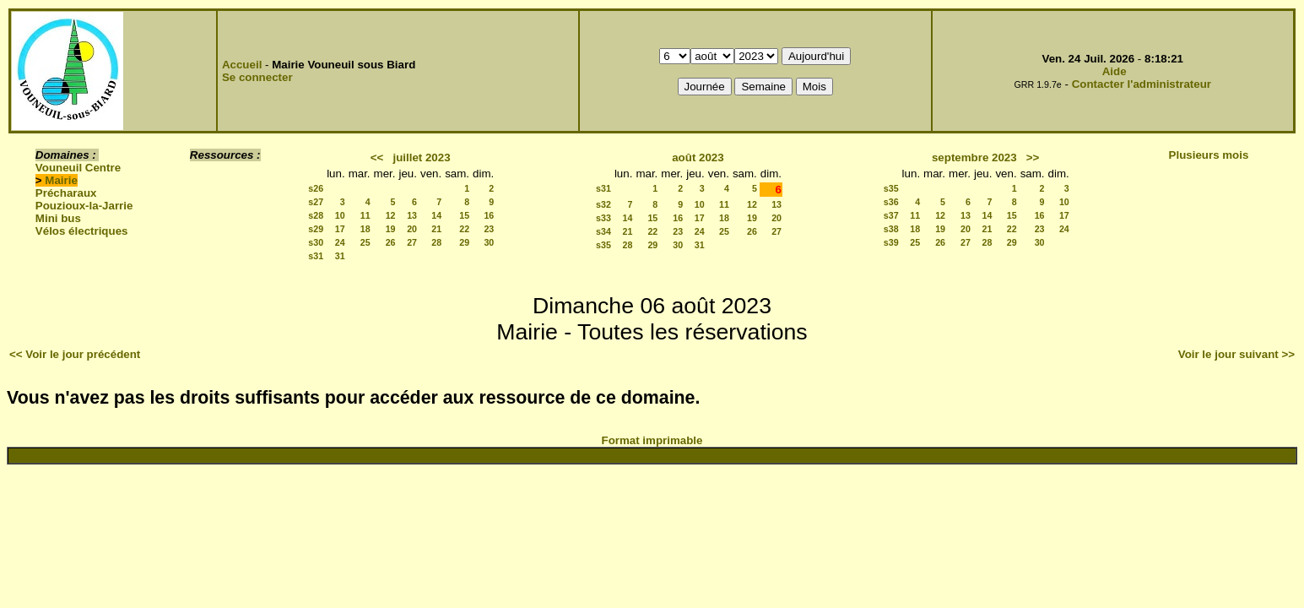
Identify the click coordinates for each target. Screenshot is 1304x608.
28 (436, 242)
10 (340, 215)
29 (464, 242)
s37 (891, 215)
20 (412, 229)
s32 (603, 204)
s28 (315, 215)
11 (365, 215)
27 (412, 242)
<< (377, 157)
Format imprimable (652, 440)
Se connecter (257, 77)
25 (365, 242)
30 (489, 242)
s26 (315, 188)
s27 (315, 202)
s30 (315, 242)
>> (1033, 157)
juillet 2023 (421, 157)
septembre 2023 (974, 157)
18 (365, 229)
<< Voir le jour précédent (74, 354)
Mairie (61, 180)
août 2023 (698, 157)
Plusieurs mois (1209, 155)
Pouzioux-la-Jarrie (84, 205)
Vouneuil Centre (78, 167)
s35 (603, 245)
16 (489, 215)
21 (436, 229)
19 (391, 229)
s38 (891, 229)
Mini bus (58, 218)
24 (340, 242)
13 (412, 215)
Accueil (242, 64)
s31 (315, 256)
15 (464, 215)
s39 (891, 242)
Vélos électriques (81, 231)
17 (340, 229)
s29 (315, 229)
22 (464, 229)
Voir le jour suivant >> (1236, 354)
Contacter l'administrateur (1141, 84)
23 (489, 229)
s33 (603, 218)
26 (391, 242)
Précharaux (66, 193)
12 (391, 215)
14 (436, 215)
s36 (891, 202)
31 (340, 256)
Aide (1114, 71)
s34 (603, 231)
